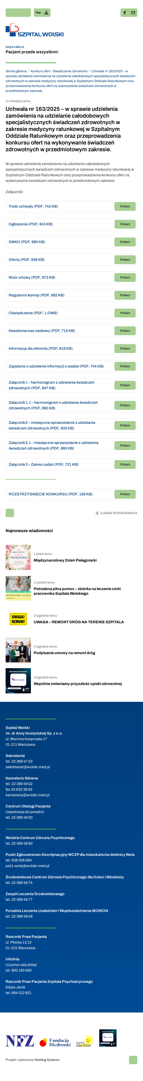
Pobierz (125, 206)
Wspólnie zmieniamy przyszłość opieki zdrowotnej (78, 684)
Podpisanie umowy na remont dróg (64, 653)
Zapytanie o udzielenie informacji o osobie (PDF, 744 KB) (56, 366)
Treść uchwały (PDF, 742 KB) (33, 206)
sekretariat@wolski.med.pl (28, 767)
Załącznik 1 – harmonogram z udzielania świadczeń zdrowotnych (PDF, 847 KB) (51, 385)
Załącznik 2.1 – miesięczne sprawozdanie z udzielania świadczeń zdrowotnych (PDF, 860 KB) (54, 445)
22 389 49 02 (22, 784)
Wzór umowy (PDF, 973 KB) (32, 277)
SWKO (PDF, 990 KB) (27, 242)
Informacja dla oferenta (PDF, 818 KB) (41, 348)
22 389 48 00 (22, 817)
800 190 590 (21, 970)
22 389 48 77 (22, 899)
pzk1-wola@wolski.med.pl (27, 866)
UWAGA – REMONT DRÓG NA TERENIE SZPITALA (79, 622)
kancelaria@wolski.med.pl (28, 795)
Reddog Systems (46, 1060)
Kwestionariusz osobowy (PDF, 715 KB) (42, 331)
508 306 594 (21, 860)
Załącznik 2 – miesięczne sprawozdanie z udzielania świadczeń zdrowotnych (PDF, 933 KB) (52, 425)
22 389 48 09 (22, 916)
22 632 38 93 (21, 789)
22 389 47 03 (22, 761)
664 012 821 (21, 993)
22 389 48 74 (22, 883)
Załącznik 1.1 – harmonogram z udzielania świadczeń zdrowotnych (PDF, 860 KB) (53, 405)
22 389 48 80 (22, 843)
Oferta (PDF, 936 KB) (27, 260)
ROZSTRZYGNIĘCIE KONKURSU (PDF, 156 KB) (51, 494)
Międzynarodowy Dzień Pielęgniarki (65, 560)
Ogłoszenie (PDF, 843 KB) (31, 224)
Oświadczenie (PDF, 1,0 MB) (33, 313)
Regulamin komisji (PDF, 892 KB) (37, 295)
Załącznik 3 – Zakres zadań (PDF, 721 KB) (44, 464)
